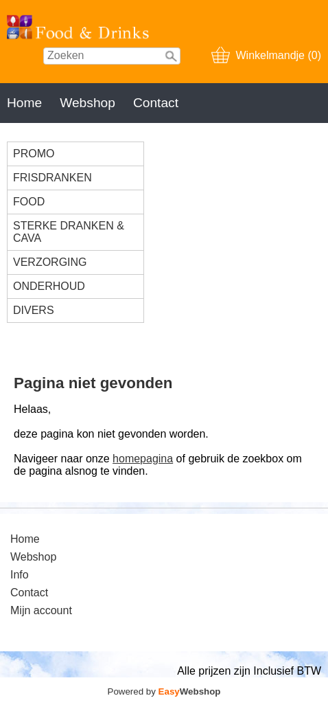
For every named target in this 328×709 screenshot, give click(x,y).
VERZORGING (50, 262)
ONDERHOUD (49, 286)
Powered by (164, 691)
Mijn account (41, 610)
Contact (155, 102)
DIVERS (33, 310)
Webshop (87, 102)
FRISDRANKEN (52, 177)
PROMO (33, 153)
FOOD (29, 201)
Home (24, 102)
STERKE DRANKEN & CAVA (68, 232)
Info (19, 575)
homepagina (143, 458)
